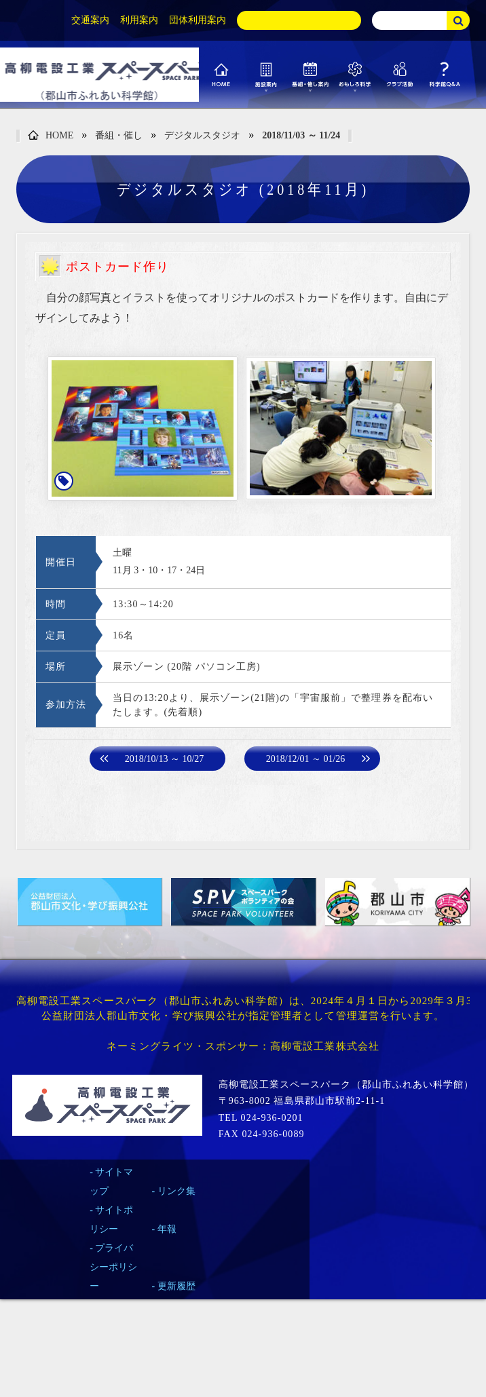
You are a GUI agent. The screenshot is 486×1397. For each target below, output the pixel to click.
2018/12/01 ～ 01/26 (305, 759)
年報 (166, 1229)
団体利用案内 (197, 20)
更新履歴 (176, 1286)
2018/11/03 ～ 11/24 (301, 135)
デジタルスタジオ (202, 135)
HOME (50, 136)
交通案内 (90, 20)
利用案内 (139, 20)
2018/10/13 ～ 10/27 (164, 759)
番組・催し (119, 135)
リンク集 (176, 1191)
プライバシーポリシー (113, 1267)
